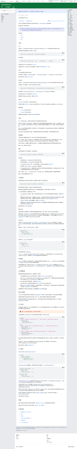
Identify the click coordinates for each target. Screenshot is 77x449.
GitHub (71, 1)
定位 (28, 384)
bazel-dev (39, 405)
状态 (32, 187)
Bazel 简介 (11, 1)
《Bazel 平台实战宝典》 (25, 418)
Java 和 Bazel (30, 76)
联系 (27, 206)
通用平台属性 (38, 281)
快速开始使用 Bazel (6, 4)
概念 (26, 15)
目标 (28, 222)
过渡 (43, 200)
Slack (48, 440)
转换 (58, 338)
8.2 (62, 20)
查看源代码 (29, 20)
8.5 (57, 20)
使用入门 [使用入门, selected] (17, 1)
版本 (42, 1)
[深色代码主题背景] (62, 53)
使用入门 (23, 15)
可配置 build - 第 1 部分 (25, 412)
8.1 (64, 20)
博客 (17, 436)
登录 (75, 1)
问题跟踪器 (49, 438)
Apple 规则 (20, 102)
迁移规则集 (33, 114)
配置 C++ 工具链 (46, 66)
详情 (38, 283)
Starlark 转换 (20, 261)
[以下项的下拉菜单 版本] (44, 1)
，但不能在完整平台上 (42, 222)
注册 (42, 11)
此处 (30, 251)
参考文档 (29, 1)
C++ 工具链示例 (24, 422)
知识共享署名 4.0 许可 (33, 427)
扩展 (34, 1)
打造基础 (20, 11)
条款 (17, 446)
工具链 (45, 23)
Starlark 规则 (27, 380)
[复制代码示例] (64, 53)
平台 (43, 23)
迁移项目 (41, 66)
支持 (38, 23)
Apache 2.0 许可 (50, 427)
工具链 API (42, 276)
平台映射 (26, 104)
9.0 (53, 20)
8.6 (55, 20)
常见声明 (50, 164)
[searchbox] (7, 10)
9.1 (51, 20)
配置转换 (27, 200)
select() (40, 200)
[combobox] (54, 1)
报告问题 (21, 20)
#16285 (33, 93)
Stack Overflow (49, 442)
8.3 (60, 20)
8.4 (58, 20)
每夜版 (49, 20)
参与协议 (37, 11)
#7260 (33, 64)
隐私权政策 (21, 446)
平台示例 (22, 420)
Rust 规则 (22, 112)
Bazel (19, 15)
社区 (38, 1)
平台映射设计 (30, 345)
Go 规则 (22, 110)
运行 (39, 385)
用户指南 (23, 1)
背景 (21, 39)
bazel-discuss (41, 402)
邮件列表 (32, 11)
